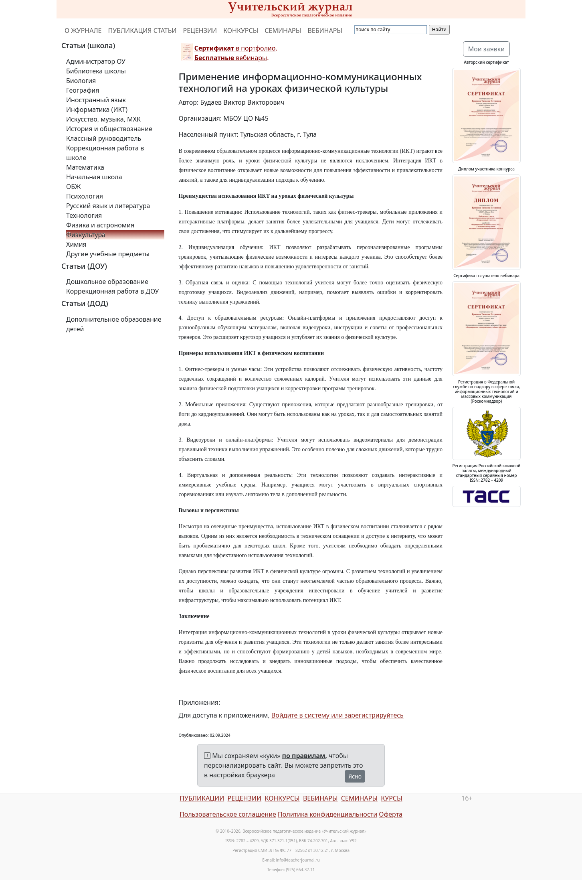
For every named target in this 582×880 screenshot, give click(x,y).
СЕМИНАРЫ (283, 30)
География (82, 90)
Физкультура (85, 234)
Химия (76, 244)
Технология (84, 215)
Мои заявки (486, 49)
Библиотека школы (96, 71)
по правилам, (304, 755)
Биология (81, 80)
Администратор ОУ (95, 61)
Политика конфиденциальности (327, 814)
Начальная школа (94, 176)
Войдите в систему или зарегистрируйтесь (337, 715)
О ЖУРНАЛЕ (83, 30)
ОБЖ (73, 186)
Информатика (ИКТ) (96, 109)
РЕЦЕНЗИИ (200, 30)
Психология (84, 196)
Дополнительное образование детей (114, 324)
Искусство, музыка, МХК (103, 119)
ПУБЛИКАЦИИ (202, 798)
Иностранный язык (96, 99)
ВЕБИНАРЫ (324, 30)
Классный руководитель (103, 138)
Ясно (355, 776)
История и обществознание (109, 128)
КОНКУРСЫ (240, 30)
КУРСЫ (391, 798)
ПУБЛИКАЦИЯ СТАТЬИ (142, 30)
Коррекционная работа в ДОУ (112, 291)
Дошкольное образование (107, 281)
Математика (85, 167)
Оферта (390, 814)
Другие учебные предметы (108, 253)
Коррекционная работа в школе (105, 153)
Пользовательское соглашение (228, 814)
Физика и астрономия (100, 225)
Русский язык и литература (108, 205)
